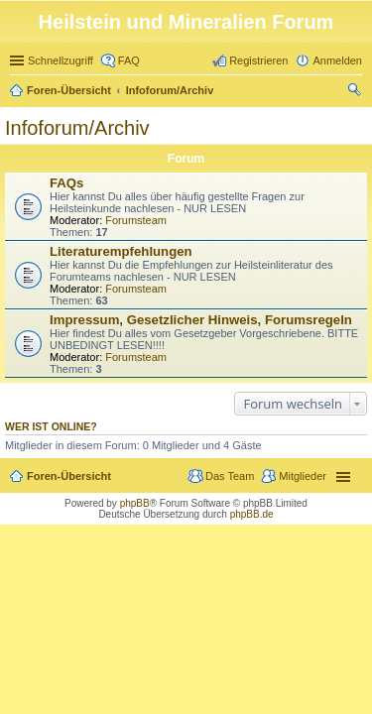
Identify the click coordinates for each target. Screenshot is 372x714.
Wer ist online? (51, 426)
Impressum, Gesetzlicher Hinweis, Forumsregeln (201, 319)
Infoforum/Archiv (170, 90)
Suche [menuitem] (356, 92)
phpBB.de (252, 514)
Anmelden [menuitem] (337, 60)
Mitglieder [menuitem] (302, 476)
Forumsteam (136, 220)
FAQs (66, 183)
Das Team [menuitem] (229, 476)
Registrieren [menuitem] (258, 60)
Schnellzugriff (60, 60)
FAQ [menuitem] (129, 60)
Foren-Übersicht (69, 90)
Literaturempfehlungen (121, 251)
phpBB (135, 503)
